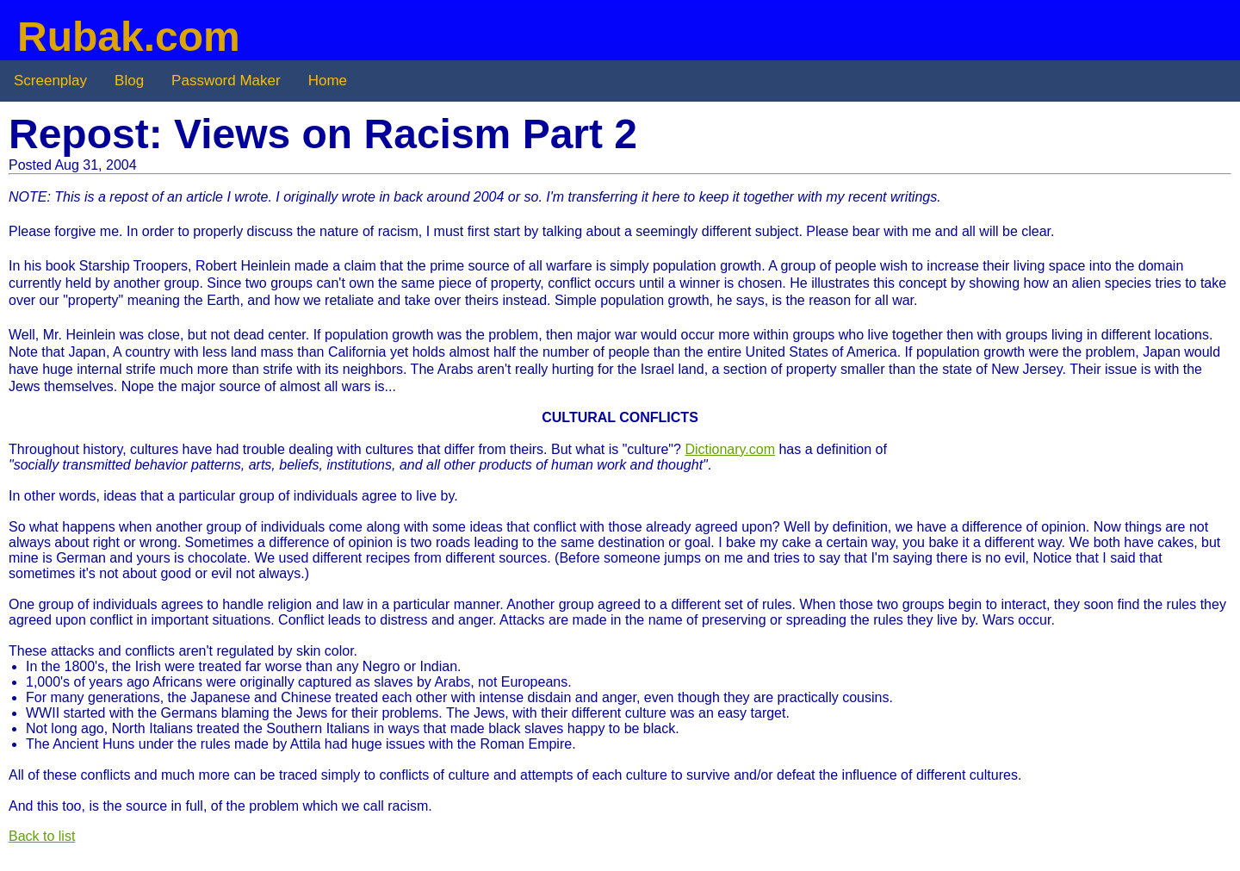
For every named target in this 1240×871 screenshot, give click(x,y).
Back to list (42, 836)
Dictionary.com (730, 449)
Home (327, 80)
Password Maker (226, 80)
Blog (129, 80)
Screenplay (50, 80)
